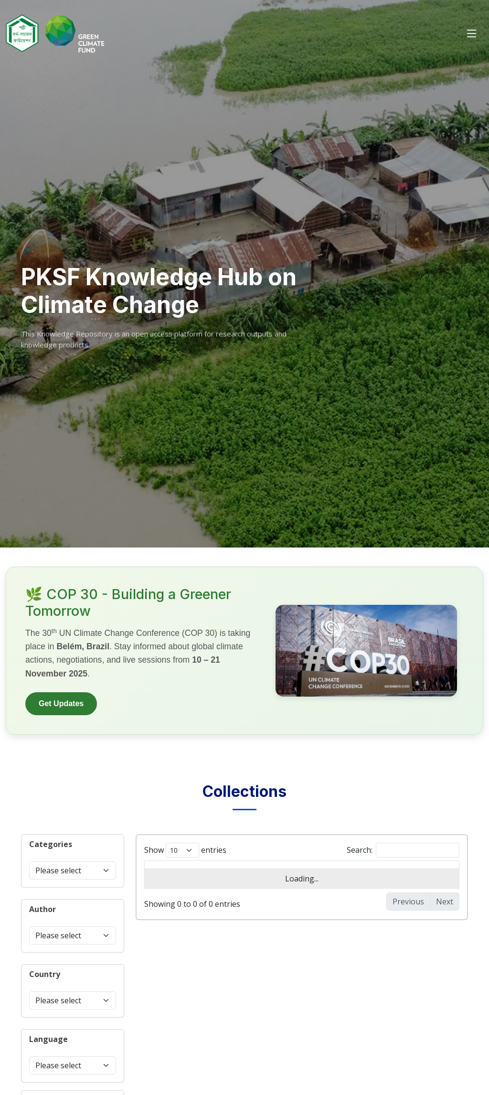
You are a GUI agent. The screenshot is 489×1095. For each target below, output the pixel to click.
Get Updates (61, 703)
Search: (403, 850)
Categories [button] (50, 844)
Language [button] (48, 1039)
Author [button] (42, 909)
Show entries (185, 850)
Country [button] (44, 974)
